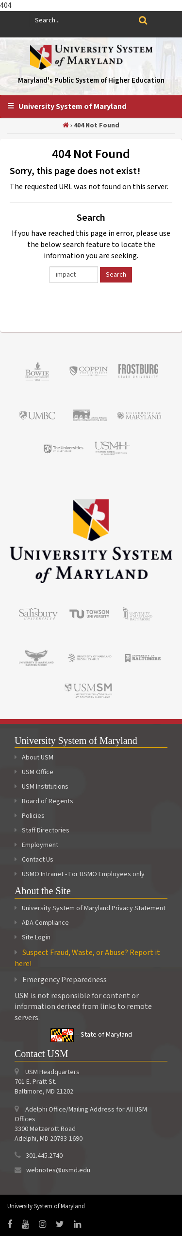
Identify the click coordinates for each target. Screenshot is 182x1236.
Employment (36, 845)
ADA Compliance (45, 923)
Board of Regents (44, 801)
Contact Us (34, 860)
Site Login (36, 937)
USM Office (34, 772)
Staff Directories (42, 830)
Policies (30, 816)
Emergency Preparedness (64, 979)
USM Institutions (41, 787)
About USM (34, 757)
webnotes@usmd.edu (58, 1170)
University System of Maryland (72, 106)
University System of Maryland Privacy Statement (93, 908)
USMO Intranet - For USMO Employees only (80, 874)
